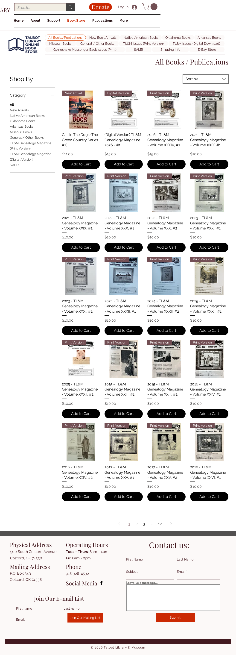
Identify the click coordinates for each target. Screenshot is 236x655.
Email (181, 571)
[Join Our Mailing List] (85, 618)
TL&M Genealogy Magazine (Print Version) (30, 145)
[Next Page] (171, 524)
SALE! (14, 164)
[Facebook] (101, 583)
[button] (150, 6)
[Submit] (175, 617)
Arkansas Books (21, 126)
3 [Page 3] (144, 524)
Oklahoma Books (22, 120)
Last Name (185, 559)
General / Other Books (27, 137)
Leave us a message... (142, 582)
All (12, 104)
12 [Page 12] (160, 524)
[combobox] (206, 79)
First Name (134, 559)
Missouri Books (21, 131)
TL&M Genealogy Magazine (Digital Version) (30, 156)
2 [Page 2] (136, 524)
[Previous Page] (119, 524)
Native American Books (27, 115)
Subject (132, 571)
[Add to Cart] (81, 164)
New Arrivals (19, 110)
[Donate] (100, 7)
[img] (24, 53)
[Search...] (36, 7)
